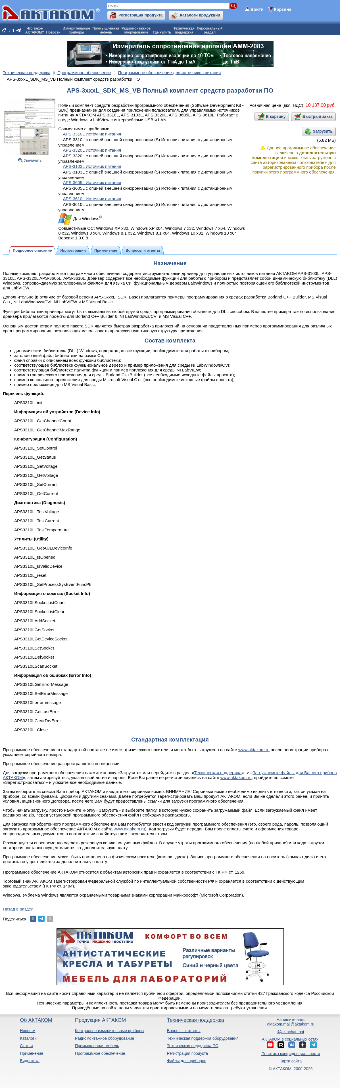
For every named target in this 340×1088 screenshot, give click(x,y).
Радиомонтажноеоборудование (136, 30)
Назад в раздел (18, 909)
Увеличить (33, 160)
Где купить (162, 32)
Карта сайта (290, 1061)
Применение (31, 1053)
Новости (53, 32)
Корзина (282, 9)
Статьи (26, 1045)
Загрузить (323, 131)
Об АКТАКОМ (36, 1020)
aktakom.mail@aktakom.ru (290, 1024)
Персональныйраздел (209, 30)
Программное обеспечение (100, 1053)
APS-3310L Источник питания (92, 133)
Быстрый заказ (318, 116)
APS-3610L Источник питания (92, 198)
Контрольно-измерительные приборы (109, 1030)
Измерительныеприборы (76, 30)
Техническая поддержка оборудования (203, 1038)
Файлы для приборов (186, 1060)
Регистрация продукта (140, 15)
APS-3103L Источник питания (92, 166)
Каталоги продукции (200, 15)
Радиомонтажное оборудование (104, 1038)
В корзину (276, 116)
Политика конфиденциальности (290, 1053)
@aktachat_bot (290, 1031)
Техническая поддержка (217, 772)
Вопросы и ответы (184, 1030)
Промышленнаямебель (105, 30)
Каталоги (28, 1038)
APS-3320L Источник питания (92, 150)
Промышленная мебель (97, 1045)
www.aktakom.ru (254, 749)
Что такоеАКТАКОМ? (34, 30)
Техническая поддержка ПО (192, 1045)
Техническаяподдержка (184, 30)
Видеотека (29, 1060)
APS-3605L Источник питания (92, 182)
